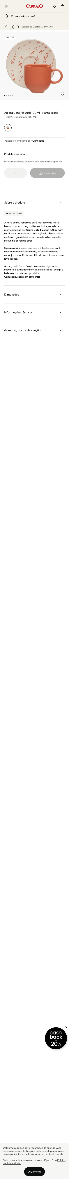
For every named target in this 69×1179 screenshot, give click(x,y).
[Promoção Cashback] (56, 1038)
